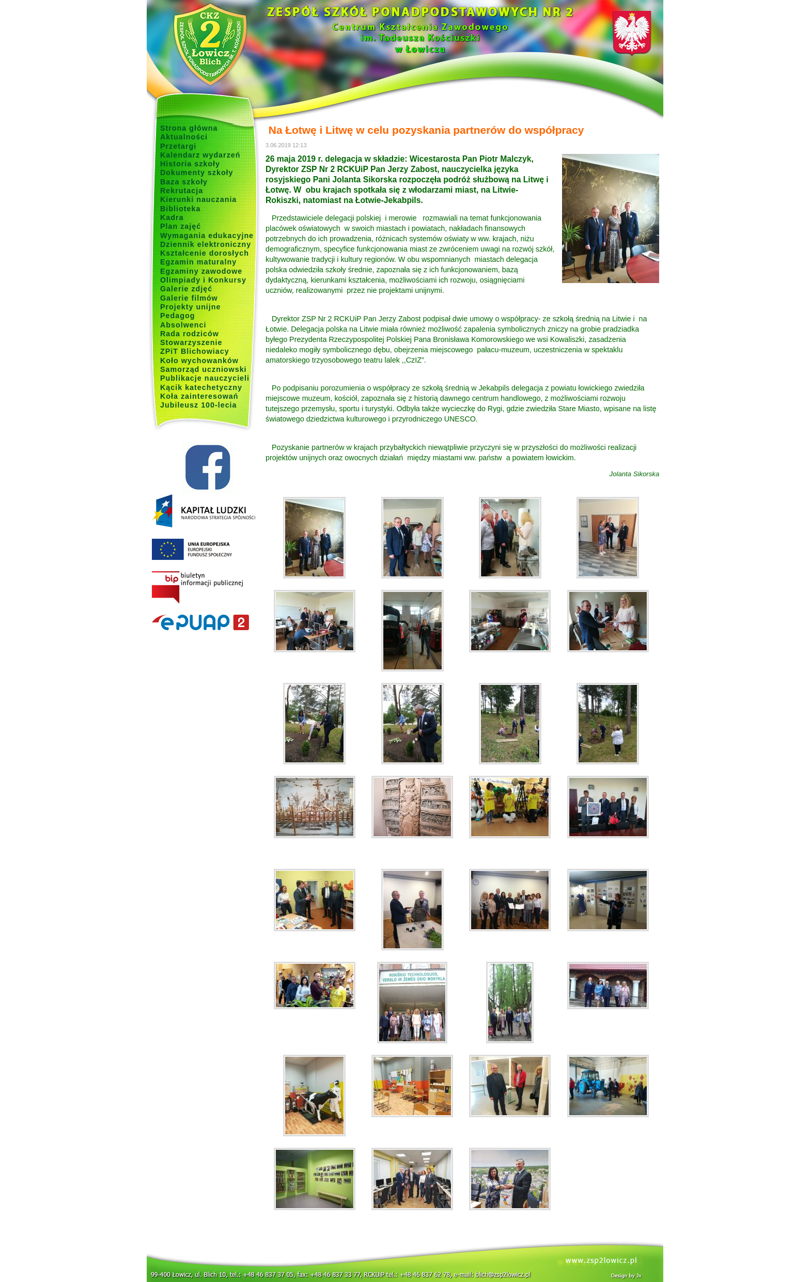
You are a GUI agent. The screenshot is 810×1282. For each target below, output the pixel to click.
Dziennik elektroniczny (205, 244)
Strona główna (189, 128)
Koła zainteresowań (199, 396)
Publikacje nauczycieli (205, 378)
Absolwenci (183, 325)
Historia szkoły (190, 164)
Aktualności (184, 137)
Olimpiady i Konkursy (203, 280)
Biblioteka (180, 209)
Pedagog (177, 315)
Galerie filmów (189, 298)
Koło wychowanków (199, 360)
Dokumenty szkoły (196, 172)
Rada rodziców (189, 334)
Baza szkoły (184, 182)
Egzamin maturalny (198, 262)
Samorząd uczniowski (203, 369)
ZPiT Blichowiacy (194, 351)
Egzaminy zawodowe (201, 271)
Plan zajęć (180, 226)
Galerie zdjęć (186, 289)
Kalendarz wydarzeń (200, 155)
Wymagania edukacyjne (207, 235)
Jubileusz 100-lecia (198, 405)
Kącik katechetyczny (201, 387)
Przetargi (178, 146)
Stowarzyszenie (191, 342)
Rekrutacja (181, 190)
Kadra (172, 217)
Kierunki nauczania (198, 199)
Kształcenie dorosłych (204, 253)
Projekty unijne (190, 307)
